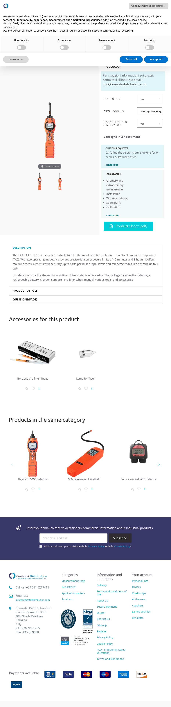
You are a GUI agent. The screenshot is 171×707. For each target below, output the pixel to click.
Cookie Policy (122, 546)
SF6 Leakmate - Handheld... (85, 479)
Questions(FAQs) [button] (25, 299)
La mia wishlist (141, 611)
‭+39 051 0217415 (37, 587)
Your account (142, 575)
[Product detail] (27, 388)
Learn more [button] (16, 59)
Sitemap (102, 625)
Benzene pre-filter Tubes (32, 378)
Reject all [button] (131, 59)
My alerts (137, 617)
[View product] (39, 388)
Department (69, 587)
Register (102, 631)
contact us (111, 164)
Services (67, 599)
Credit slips (139, 593)
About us (102, 600)
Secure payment (107, 606)
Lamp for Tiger (85, 378)
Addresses (138, 599)
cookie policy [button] (139, 20)
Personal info (140, 581)
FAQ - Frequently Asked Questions (111, 651)
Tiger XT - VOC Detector (32, 479)
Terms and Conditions (110, 659)
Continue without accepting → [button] (148, 5)
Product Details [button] (25, 290)
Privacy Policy (96, 546)
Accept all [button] (156, 59)
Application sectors (73, 593)
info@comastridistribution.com (124, 84)
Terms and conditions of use (112, 593)
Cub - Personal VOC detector (138, 479)
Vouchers (137, 605)
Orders (136, 587)
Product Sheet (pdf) (128, 225)
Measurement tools (73, 581)
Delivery (102, 585)
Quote (100, 613)
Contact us (103, 619)
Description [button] (22, 247)
